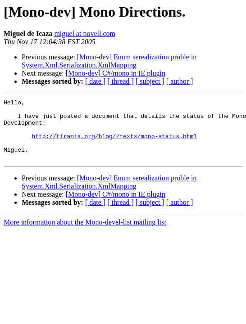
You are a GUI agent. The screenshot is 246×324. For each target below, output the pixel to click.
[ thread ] (120, 81)
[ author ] (179, 81)
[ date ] (95, 81)
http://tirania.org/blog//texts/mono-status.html (114, 144)
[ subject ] (150, 81)
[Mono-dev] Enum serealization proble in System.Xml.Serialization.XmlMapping (109, 61)
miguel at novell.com (84, 33)
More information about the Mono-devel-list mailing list (85, 234)
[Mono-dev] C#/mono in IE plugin (115, 73)
